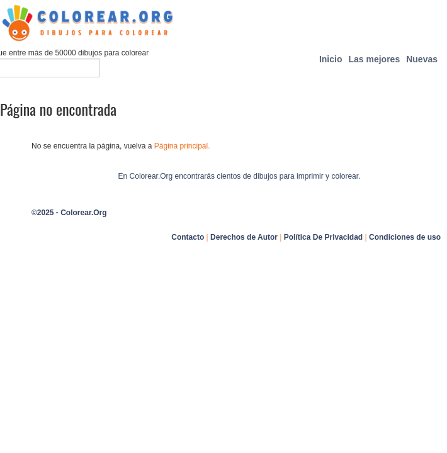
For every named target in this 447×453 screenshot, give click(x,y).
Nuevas (422, 59)
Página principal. (182, 146)
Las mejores (374, 59)
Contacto (187, 237)
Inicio (330, 59)
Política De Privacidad (323, 237)
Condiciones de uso (405, 237)
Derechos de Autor (244, 237)
